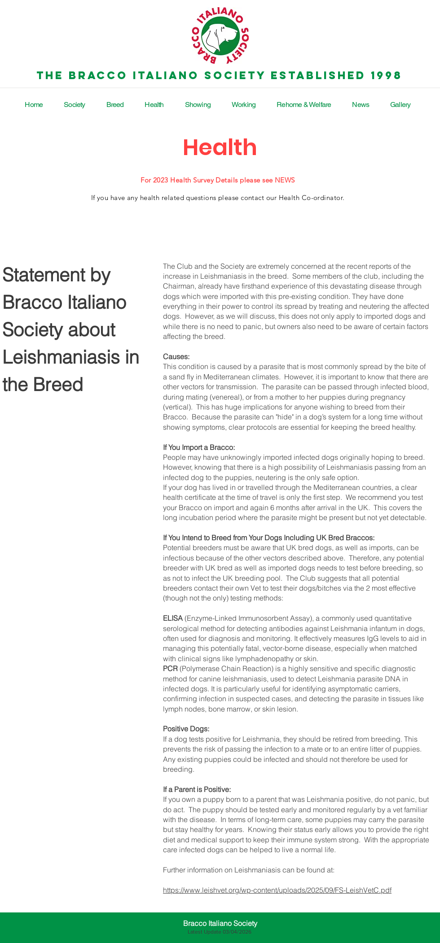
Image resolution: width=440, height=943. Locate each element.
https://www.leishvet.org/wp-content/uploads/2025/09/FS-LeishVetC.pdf (277, 889)
